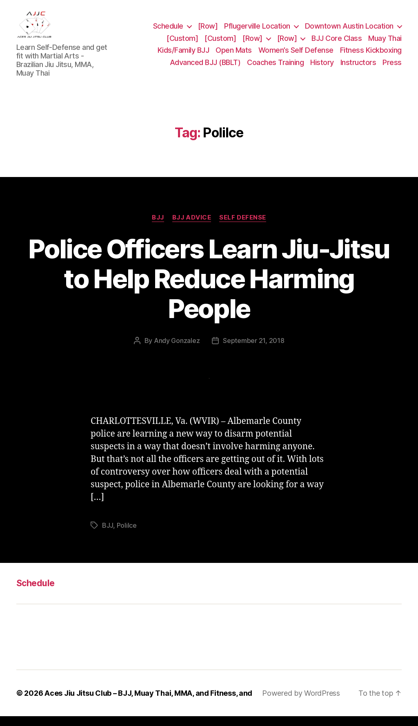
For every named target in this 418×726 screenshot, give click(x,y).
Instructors (358, 67)
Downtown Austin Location (349, 31)
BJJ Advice (191, 227)
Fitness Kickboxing (371, 55)
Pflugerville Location (257, 31)
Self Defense (242, 227)
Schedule (168, 31)
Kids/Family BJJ (183, 55)
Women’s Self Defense (296, 55)
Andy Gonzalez (177, 350)
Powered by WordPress (301, 703)
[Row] (208, 31)
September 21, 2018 (253, 350)
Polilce (127, 535)
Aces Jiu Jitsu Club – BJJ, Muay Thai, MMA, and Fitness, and (148, 703)
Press (392, 67)
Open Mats (234, 55)
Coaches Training (275, 67)
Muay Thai (385, 42)
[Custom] (182, 42)
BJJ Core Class (336, 42)
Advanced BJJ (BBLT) (205, 67)
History (322, 67)
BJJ (158, 227)
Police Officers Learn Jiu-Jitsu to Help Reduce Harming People (209, 288)
